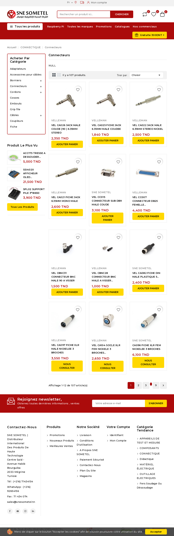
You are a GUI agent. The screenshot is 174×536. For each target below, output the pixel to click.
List (59, 74)
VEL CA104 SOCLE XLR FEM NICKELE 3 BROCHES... (106, 349)
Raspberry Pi (55, 26)
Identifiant (116, 435)
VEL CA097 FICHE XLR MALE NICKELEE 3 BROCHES (65, 349)
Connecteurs (18, 86)
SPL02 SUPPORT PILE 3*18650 (34, 191)
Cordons (15, 92)
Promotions (104, 26)
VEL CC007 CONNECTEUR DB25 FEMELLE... (145, 201)
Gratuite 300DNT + (152, 35)
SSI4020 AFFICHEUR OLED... (30, 173)
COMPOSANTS (149, 448)
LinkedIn (33, 511)
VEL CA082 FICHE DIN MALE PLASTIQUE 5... (146, 274)
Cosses (14, 97)
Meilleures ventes (61, 446)
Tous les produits (22, 206)
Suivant (163, 385)
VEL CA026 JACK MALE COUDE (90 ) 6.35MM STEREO (66, 129)
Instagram (25, 511)
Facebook (10, 511)
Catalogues (122, 26)
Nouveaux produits (61, 440)
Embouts (16, 103)
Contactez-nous (22, 427)
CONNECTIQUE (149, 453)
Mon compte (117, 440)
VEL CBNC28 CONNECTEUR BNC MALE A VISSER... (104, 276)
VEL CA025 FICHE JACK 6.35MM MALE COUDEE (106, 127)
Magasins (85, 476)
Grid (54, 74)
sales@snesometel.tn (21, 501)
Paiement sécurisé (91, 459)
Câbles (14, 115)
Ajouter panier (67, 144)
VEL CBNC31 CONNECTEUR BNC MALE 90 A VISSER (63, 276)
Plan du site (87, 470)
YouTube (17, 511)
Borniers (15, 80)
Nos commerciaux (145, 26)
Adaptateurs (18, 68)
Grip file (15, 109)
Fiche (13, 126)
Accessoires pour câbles (25, 74)
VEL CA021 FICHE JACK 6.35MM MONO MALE (65, 199)
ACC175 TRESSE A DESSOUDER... (34, 155)
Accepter (156, 531)
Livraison (85, 435)
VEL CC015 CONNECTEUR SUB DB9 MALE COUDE (107, 201)
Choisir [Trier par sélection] (146, 74)
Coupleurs (16, 120)
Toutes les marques (80, 26)
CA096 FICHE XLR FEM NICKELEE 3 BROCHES (146, 347)
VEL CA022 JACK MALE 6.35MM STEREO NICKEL (147, 127)
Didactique (146, 459)
